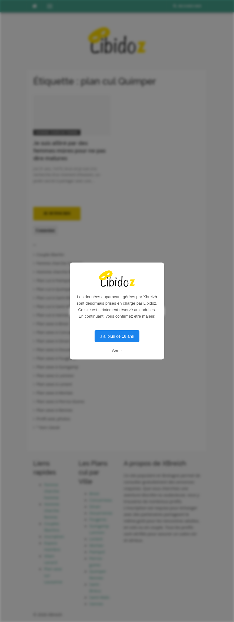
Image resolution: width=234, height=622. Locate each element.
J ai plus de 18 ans (117, 336)
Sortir (117, 350)
